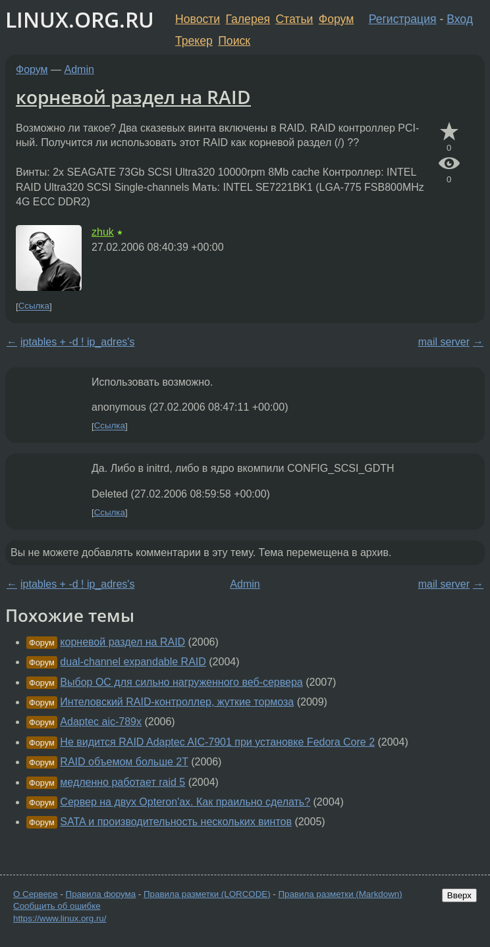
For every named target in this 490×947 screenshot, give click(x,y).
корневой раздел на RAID (133, 96)
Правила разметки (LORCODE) (207, 894)
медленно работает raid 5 (122, 782)
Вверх (459, 895)
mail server (444, 341)
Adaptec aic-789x (101, 721)
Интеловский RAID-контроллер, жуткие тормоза (177, 701)
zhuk (103, 232)
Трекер (194, 40)
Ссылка (33, 306)
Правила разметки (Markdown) (340, 894)
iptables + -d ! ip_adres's (77, 341)
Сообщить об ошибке (57, 906)
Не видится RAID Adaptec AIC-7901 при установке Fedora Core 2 (217, 742)
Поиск (234, 40)
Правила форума (101, 894)
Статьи (294, 19)
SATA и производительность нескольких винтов (176, 821)
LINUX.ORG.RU (79, 19)
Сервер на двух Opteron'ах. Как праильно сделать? (185, 801)
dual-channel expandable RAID (132, 661)
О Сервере (35, 894)
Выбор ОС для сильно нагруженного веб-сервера (181, 682)
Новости (197, 19)
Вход (460, 19)
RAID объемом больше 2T (124, 761)
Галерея (248, 19)
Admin (79, 69)
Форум (336, 19)
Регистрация (403, 19)
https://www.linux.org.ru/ (59, 918)
